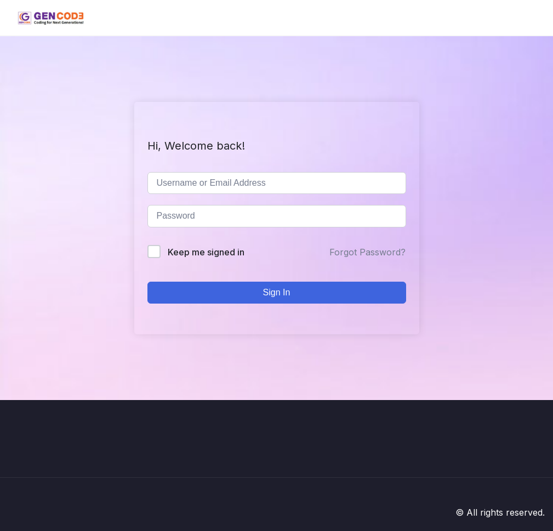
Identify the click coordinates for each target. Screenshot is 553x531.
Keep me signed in (206, 252)
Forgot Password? (367, 252)
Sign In (276, 292)
